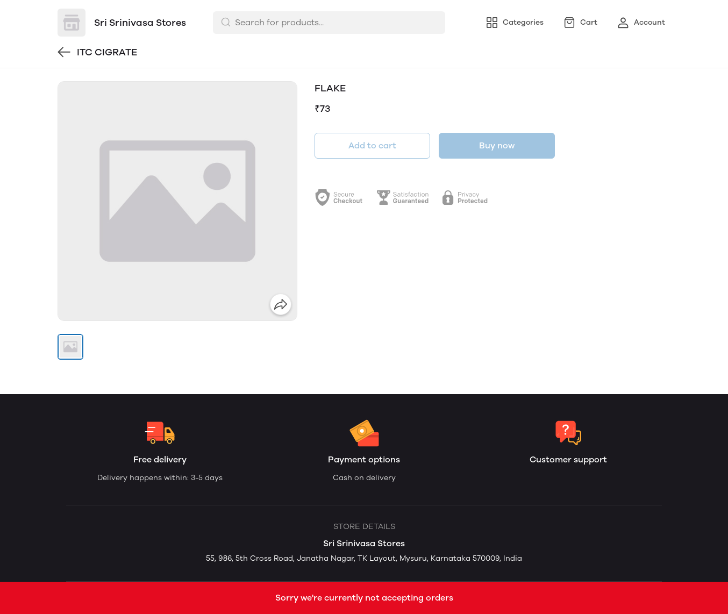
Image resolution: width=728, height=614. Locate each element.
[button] (70, 347)
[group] (177, 201)
